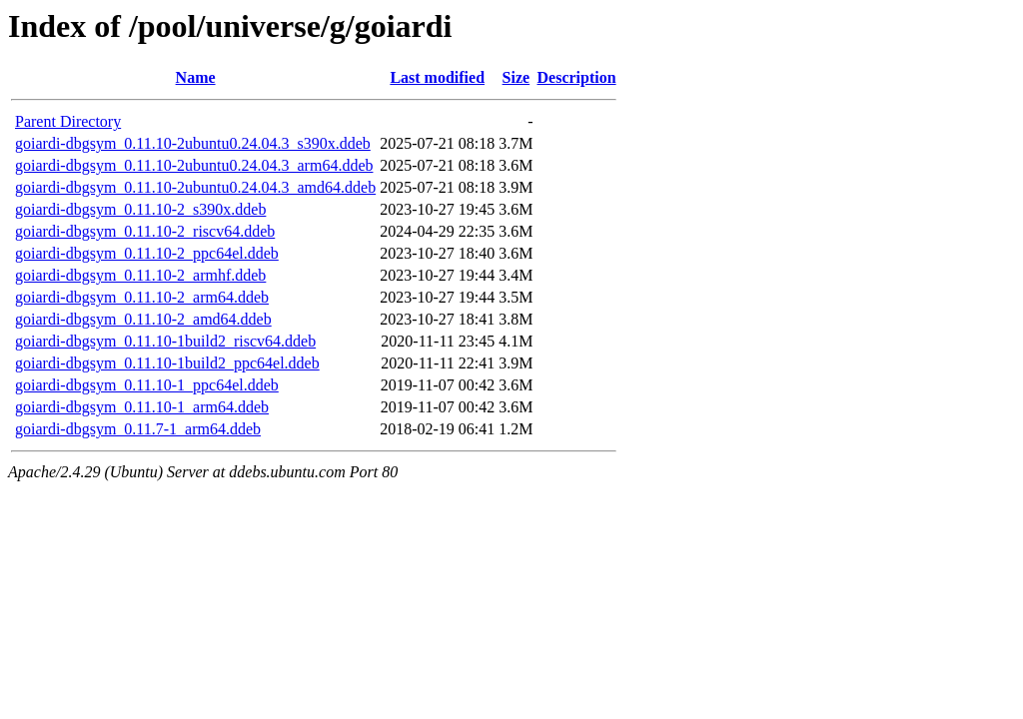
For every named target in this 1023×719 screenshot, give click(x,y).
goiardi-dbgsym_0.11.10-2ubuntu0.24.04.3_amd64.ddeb (195, 187)
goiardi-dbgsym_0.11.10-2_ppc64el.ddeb (147, 253)
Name (196, 77)
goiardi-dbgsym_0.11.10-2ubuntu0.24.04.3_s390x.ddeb (193, 143)
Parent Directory (68, 121)
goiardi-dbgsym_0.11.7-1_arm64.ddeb (138, 428)
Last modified (437, 77)
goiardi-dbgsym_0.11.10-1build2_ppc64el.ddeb (167, 363)
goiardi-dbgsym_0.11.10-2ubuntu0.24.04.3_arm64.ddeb (194, 165)
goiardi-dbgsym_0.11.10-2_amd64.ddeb (143, 319)
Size (516, 77)
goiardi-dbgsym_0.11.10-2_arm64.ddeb (142, 297)
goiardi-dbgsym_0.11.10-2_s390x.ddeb (140, 209)
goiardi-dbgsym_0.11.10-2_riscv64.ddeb (145, 231)
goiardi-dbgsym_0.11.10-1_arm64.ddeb (142, 406)
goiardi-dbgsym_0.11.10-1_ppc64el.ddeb (147, 384)
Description (576, 77)
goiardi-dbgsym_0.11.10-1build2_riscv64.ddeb (165, 341)
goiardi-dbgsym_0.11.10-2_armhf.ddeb (140, 275)
